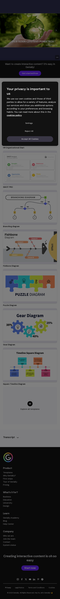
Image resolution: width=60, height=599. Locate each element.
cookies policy (14, 115)
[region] (30, 113)
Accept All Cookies (30, 139)
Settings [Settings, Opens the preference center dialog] (29, 123)
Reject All (29, 131)
